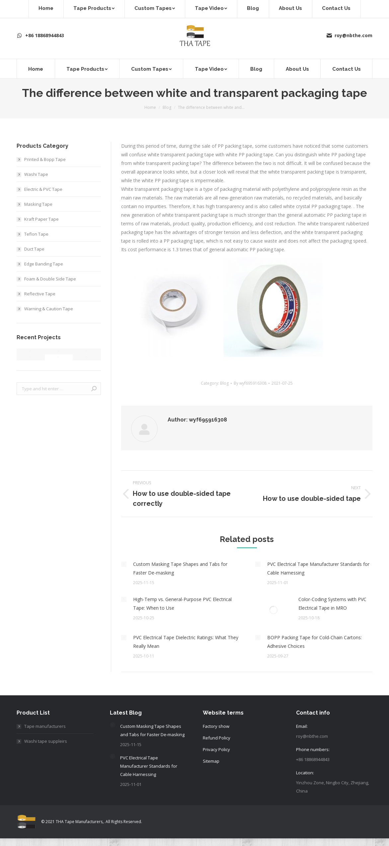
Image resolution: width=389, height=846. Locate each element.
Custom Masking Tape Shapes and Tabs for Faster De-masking (180, 568)
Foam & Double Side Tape (50, 279)
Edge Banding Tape (43, 264)
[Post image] (123, 564)
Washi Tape (36, 174)
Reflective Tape (39, 294)
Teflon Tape (36, 234)
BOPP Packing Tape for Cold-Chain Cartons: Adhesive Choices (314, 641)
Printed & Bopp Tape (45, 159)
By (250, 383)
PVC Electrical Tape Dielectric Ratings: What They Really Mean (185, 641)
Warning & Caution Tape (48, 309)
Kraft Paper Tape (41, 219)
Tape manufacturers (45, 726)
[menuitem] (36, 68)
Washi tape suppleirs (45, 741)
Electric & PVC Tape (43, 189)
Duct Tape (34, 249)
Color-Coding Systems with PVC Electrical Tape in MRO (332, 603)
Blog (224, 383)
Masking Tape (38, 204)
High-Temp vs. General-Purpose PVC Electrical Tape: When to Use (182, 603)
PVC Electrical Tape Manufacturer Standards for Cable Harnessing (318, 568)
